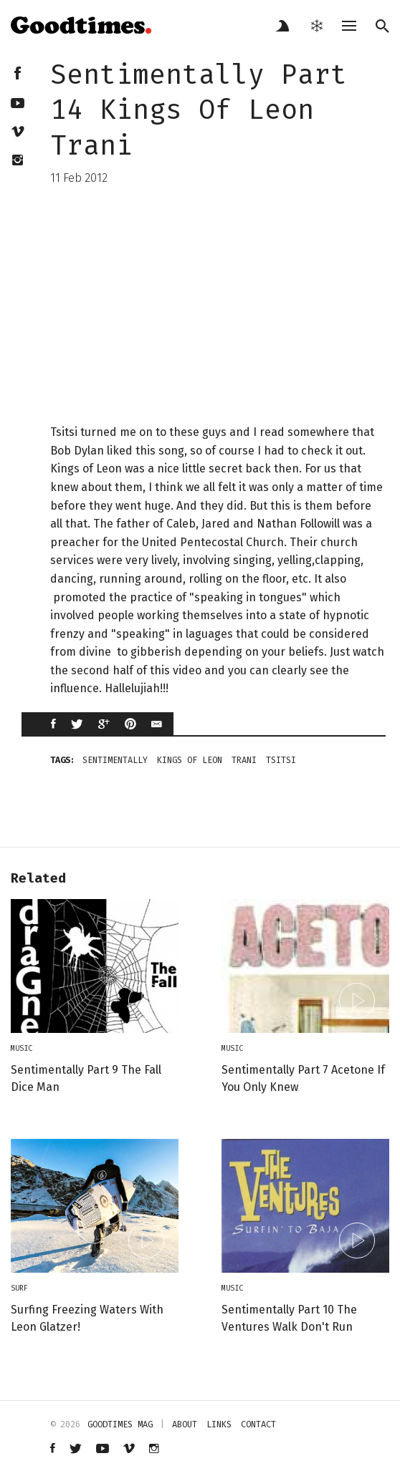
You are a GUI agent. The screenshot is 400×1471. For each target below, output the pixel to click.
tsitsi (281, 760)
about (184, 1424)
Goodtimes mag (120, 1424)
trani (244, 760)
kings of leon (189, 760)
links (219, 1424)
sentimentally (115, 760)
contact (258, 1424)
